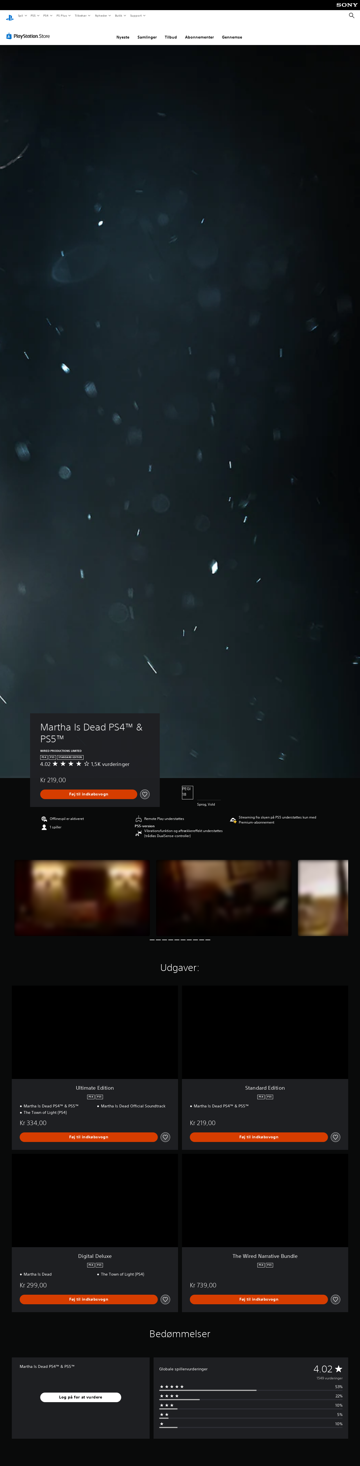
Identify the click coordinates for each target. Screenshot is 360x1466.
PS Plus (61, 15)
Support (136, 15)
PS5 (33, 15)
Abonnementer (199, 31)
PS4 (46, 15)
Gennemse (232, 31)
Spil (20, 15)
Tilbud (171, 31)
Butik (119, 15)
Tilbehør (81, 15)
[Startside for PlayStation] (10, 15)
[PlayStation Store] (29, 30)
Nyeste (122, 31)
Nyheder (101, 15)
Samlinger (147, 31)
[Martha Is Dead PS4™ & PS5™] (82, 893)
